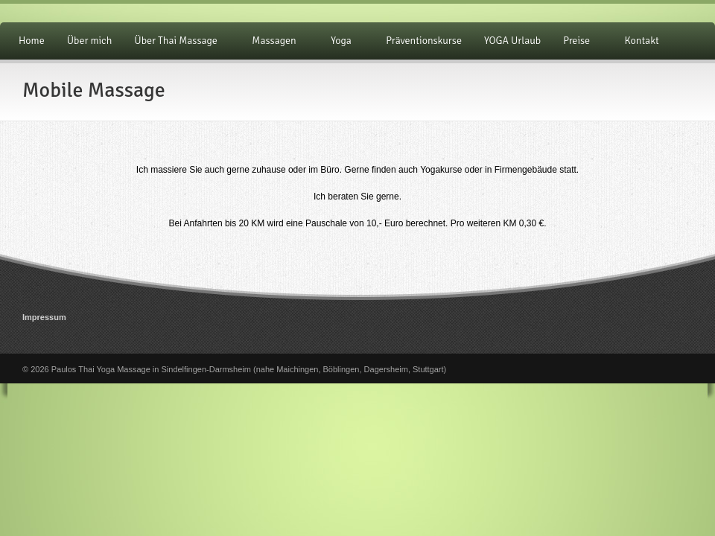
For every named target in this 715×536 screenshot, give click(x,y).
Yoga (343, 41)
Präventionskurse (424, 40)
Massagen (276, 41)
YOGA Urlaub (512, 40)
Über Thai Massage (178, 41)
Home (32, 40)
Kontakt (642, 40)
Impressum (44, 317)
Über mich (89, 40)
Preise (579, 41)
